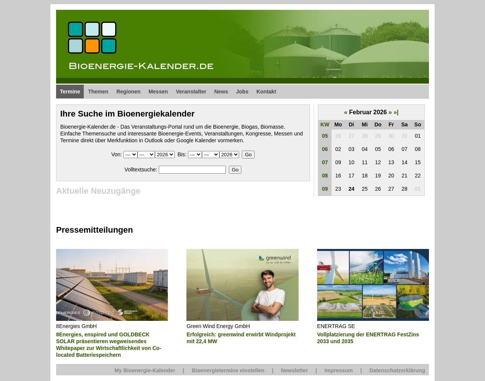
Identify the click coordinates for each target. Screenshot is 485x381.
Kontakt (266, 92)
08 (325, 176)
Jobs (242, 92)
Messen (158, 92)
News (221, 92)
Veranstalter (191, 92)
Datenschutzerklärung (397, 370)
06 (325, 149)
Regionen (128, 92)
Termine (70, 92)
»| (396, 112)
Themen (98, 92)
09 (325, 189)
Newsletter (294, 370)
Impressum (338, 370)
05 (325, 136)
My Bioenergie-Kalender (144, 370)
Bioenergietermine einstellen (228, 370)
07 (325, 162)
